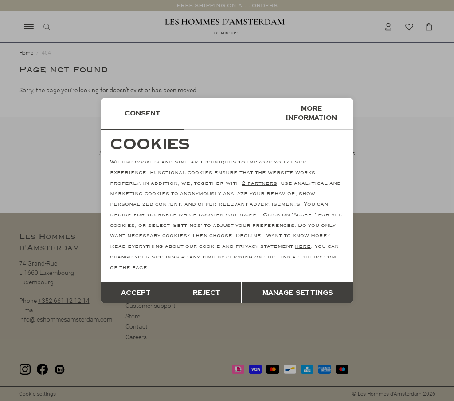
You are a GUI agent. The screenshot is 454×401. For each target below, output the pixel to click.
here (303, 246)
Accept (136, 293)
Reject (206, 293)
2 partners (259, 183)
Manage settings (297, 293)
